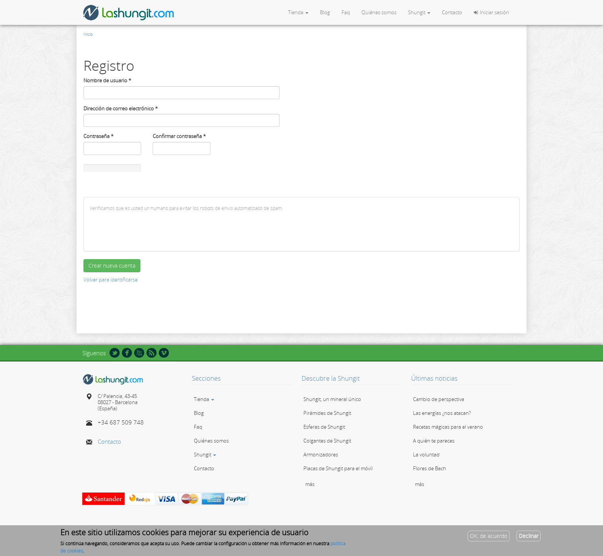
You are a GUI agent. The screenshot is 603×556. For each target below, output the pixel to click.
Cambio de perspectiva (438, 399)
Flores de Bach (429, 468)
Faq (345, 12)
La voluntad (426, 454)
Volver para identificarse (110, 279)
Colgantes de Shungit (327, 440)
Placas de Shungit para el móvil (338, 468)
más (310, 484)
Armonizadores (320, 454)
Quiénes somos (378, 12)
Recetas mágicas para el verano (448, 426)
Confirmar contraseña (179, 136)
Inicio (88, 34)
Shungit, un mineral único (332, 399)
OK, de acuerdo (488, 535)
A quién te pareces (434, 440)
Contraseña (98, 136)
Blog (325, 12)
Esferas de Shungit (324, 426)
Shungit (419, 12)
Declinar (528, 535)
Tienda (298, 12)
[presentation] (148, 230)
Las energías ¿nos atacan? (442, 413)
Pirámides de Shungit (327, 413)
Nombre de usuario (107, 80)
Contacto (452, 12)
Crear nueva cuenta (111, 265)
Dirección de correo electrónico (120, 108)
